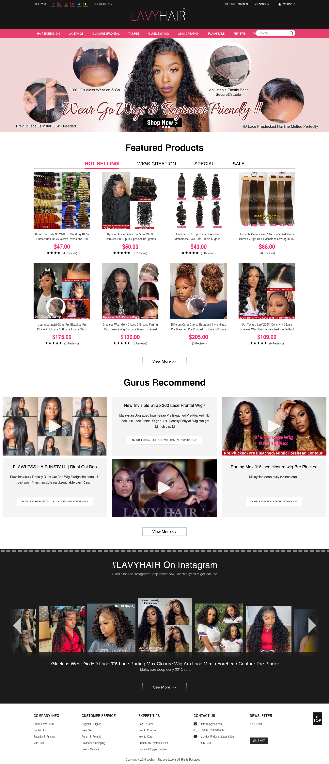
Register (231, 4)
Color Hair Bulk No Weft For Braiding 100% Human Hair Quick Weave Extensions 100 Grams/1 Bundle (62, 239)
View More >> (164, 361)
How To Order (146, 724)
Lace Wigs (76, 33)
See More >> (164, 687)
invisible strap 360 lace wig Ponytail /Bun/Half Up (164, 440)
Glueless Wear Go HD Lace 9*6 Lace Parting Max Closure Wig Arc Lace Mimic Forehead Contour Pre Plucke (165, 663)
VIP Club (39, 743)
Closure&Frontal (105, 33)
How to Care (145, 737)
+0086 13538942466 (212, 730)
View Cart (87, 730)
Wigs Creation (188, 33)
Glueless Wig (158, 33)
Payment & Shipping (93, 743)
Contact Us (40, 730)
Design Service (90, 749)
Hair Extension (48, 33)
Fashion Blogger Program (152, 749)
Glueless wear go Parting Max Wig (274, 501)
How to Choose (147, 730)
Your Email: (256, 724)
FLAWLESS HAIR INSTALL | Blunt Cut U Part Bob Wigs (55, 501)
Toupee (133, 33)
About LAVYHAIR (44, 724)
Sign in (243, 4)
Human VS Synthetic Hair (153, 743)
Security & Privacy (44, 737)
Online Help (103, 4)
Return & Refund (91, 737)
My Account (263, 4)
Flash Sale (216, 33)
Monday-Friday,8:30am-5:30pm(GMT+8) (218, 740)
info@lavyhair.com (211, 724)
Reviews (239, 33)
